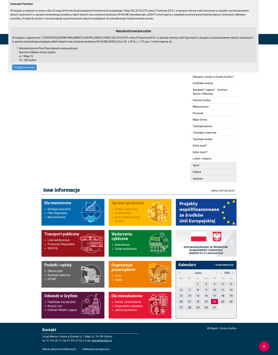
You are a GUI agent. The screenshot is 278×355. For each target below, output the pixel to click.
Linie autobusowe (59, 240)
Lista (118, 275)
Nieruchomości (57, 217)
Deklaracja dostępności (96, 349)
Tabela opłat (55, 271)
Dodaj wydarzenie (126, 248)
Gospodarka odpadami (129, 306)
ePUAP (52, 279)
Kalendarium (122, 244)
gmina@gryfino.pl (102, 340)
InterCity (53, 248)
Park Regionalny (58, 213)
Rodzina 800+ (123, 213)
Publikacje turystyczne (62, 302)
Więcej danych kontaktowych (59, 349)
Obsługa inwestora (59, 209)
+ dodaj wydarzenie (224, 265)
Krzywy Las (55, 306)
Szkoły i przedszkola (128, 302)
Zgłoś (118, 279)
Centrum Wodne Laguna (62, 310)
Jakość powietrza (126, 310)
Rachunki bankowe (59, 275)
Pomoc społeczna (126, 209)
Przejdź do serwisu (24, 67)
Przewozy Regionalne (61, 244)
